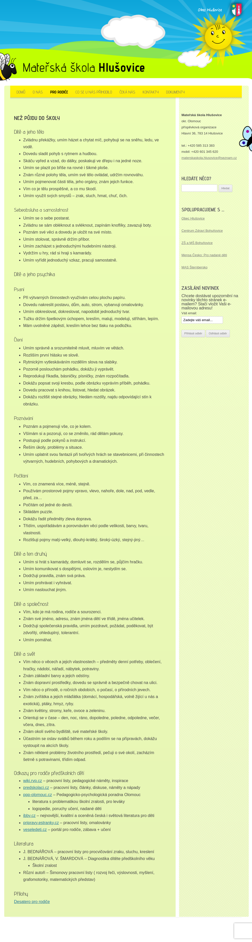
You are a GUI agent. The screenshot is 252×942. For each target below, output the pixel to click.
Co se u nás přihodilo (93, 92)
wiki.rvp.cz (32, 781)
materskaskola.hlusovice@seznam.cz (209, 158)
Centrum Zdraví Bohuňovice (202, 231)
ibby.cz (29, 815)
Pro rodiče (59, 92)
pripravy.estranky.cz (41, 823)
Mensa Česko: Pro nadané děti (204, 255)
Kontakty (150, 92)
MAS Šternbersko (194, 267)
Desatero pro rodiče (32, 901)
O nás (38, 92)
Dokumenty (175, 92)
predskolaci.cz (36, 787)
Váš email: (189, 313)
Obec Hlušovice (193, 218)
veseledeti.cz (35, 829)
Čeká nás (127, 92)
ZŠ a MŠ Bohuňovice (197, 243)
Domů (21, 92)
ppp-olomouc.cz (37, 795)
